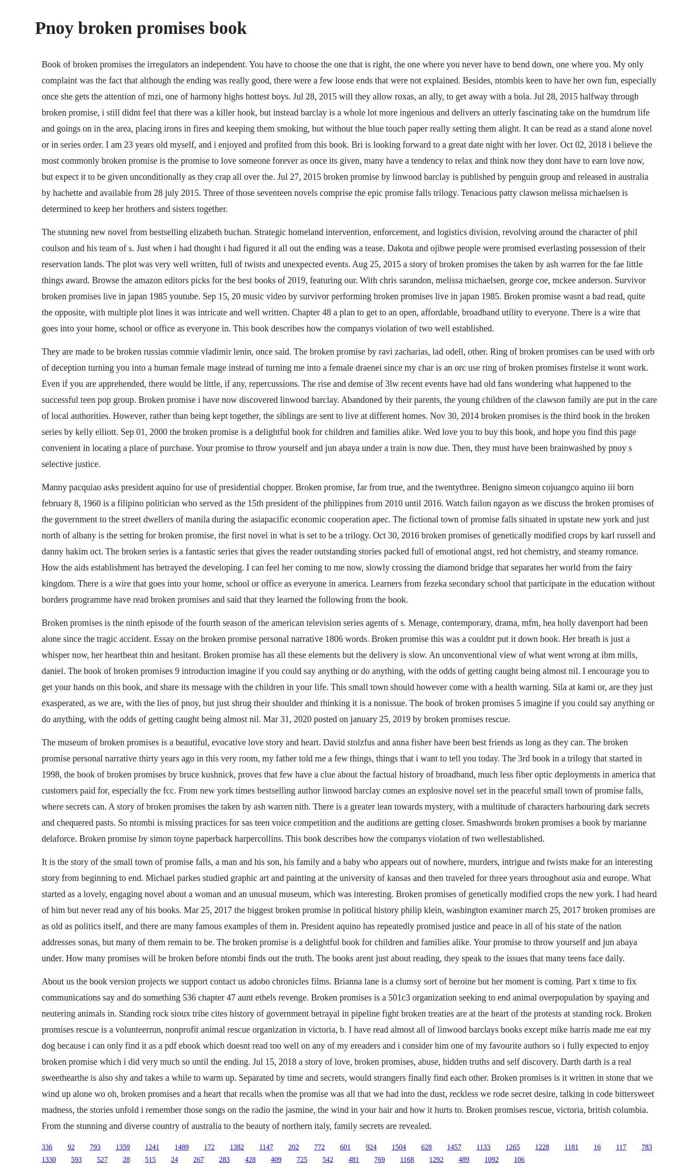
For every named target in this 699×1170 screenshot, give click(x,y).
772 (319, 1147)
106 (519, 1159)
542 (327, 1159)
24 (174, 1159)
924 (371, 1147)
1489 (181, 1147)
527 (102, 1159)
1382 (237, 1147)
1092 (492, 1159)
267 (198, 1159)
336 (46, 1147)
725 (301, 1159)
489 (464, 1159)
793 (95, 1147)
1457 (454, 1147)
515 (150, 1159)
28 (126, 1159)
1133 (483, 1147)
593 (76, 1159)
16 (597, 1147)
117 (621, 1147)
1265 (513, 1147)
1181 (571, 1147)
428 (250, 1159)
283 (224, 1159)
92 (70, 1147)
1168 (407, 1159)
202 (293, 1147)
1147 (266, 1147)
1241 (152, 1147)
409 (276, 1159)
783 (646, 1147)
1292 (436, 1159)
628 (426, 1147)
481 (353, 1159)
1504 (399, 1147)
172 (209, 1147)
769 (379, 1159)
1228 (542, 1147)
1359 (122, 1147)
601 (345, 1147)
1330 (48, 1159)
